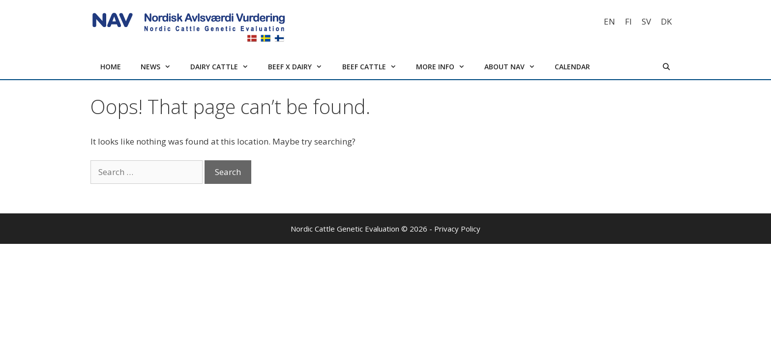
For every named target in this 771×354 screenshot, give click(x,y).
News (160, 67)
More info (445, 67)
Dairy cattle (224, 67)
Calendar (572, 66)
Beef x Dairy (300, 67)
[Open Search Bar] (666, 67)
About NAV (514, 67)
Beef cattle (374, 67)
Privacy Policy (457, 229)
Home (110, 66)
